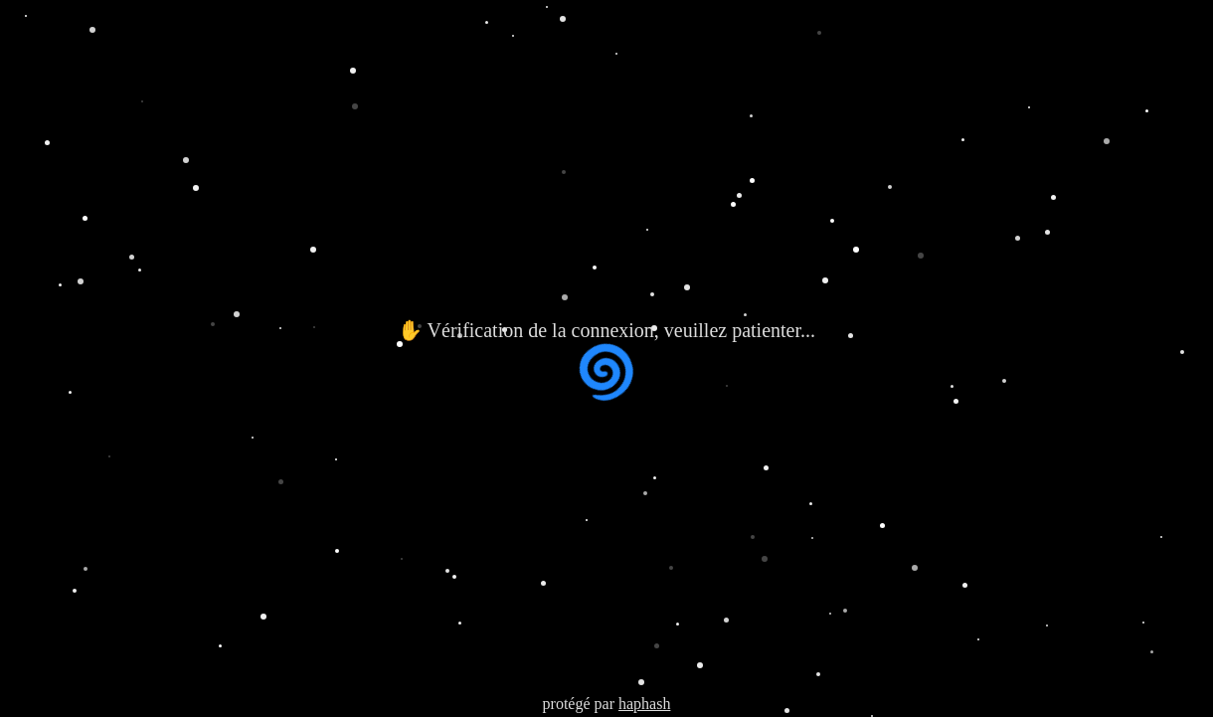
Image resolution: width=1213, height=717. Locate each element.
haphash (644, 703)
